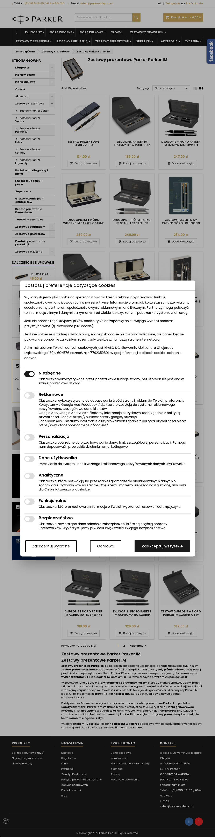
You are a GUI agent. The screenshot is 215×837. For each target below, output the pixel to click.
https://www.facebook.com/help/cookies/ (73, 425)
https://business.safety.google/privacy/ (105, 417)
